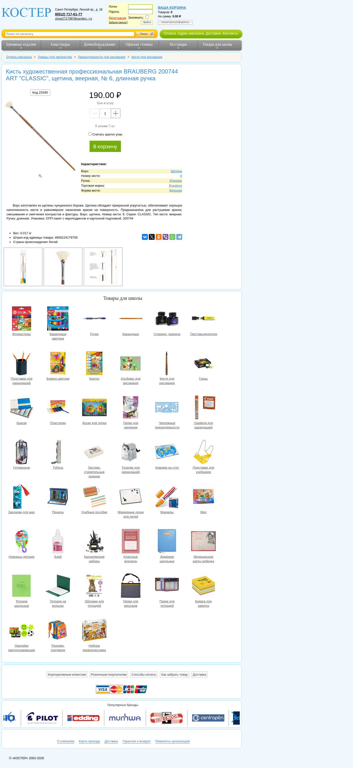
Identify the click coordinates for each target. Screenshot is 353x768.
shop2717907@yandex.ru (73, 19)
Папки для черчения (130, 408)
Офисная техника (139, 45)
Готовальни (21, 452)
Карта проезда (89, 741)
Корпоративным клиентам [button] (67, 674)
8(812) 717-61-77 (68, 14)
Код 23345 (40, 92)
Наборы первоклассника (94, 631)
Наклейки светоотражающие (21, 631)
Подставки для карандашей (21, 364)
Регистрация (117, 18)
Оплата (170, 33)
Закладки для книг (21, 497)
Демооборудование (99, 45)
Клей (57, 542)
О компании (66, 741)
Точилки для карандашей (130, 452)
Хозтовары (178, 45)
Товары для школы (217, 45)
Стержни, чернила (166, 319)
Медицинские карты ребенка (203, 542)
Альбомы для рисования (130, 364)
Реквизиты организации (172, 741)
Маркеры (166, 497)
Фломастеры (21, 319)
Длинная (175, 181)
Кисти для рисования (166, 364)
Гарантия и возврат (137, 741)
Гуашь (203, 364)
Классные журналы (130, 542)
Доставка (213, 33)
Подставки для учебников (203, 452)
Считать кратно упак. (105, 134)
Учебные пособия (94, 497)
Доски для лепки (94, 408)
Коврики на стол (166, 452)
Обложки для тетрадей (94, 586)
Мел (203, 497)
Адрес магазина (191, 33)
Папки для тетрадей (166, 586)
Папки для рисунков (130, 586)
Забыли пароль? (118, 22)
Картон (94, 364)
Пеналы (57, 497)
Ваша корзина (172, 8)
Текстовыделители (203, 319)
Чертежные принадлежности (166, 408)
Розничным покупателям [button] (109, 674)
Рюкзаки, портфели (57, 631)
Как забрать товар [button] (174, 674)
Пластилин (57, 408)
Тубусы (57, 452)
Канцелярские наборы (94, 542)
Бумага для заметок (203, 586)
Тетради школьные (21, 586)
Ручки (94, 319)
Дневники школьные (166, 542)
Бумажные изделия (21, 45)
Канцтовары (60, 45)
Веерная (175, 190)
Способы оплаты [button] (144, 674)
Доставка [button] (199, 674)
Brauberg (175, 185)
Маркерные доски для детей (130, 497)
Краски (21, 408)
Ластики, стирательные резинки (94, 452)
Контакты (230, 33)
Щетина (176, 171)
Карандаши (130, 319)
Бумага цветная (57, 364)
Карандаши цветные (57, 319)
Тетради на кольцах (57, 586)
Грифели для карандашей (203, 408)
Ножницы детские (21, 542)
